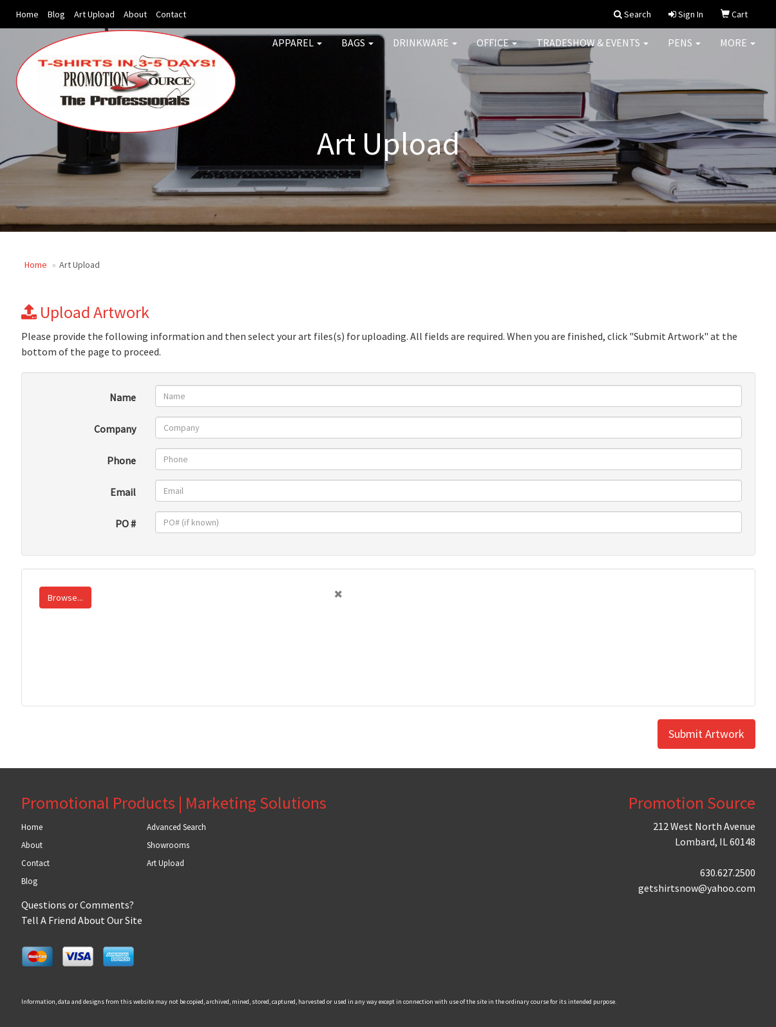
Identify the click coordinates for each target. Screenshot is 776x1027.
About (135, 14)
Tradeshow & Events (592, 51)
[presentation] (132, 668)
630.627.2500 (727, 872)
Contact (171, 14)
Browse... (65, 597)
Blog (56, 14)
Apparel (297, 51)
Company (115, 428)
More (737, 51)
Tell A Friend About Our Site (81, 920)
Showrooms (168, 845)
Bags (357, 51)
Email (123, 491)
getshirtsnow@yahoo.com (696, 887)
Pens (684, 51)
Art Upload (94, 14)
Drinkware (425, 51)
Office (497, 51)
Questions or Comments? (77, 904)
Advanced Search (176, 827)
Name (122, 397)
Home (27, 14)
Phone (121, 460)
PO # (125, 523)
